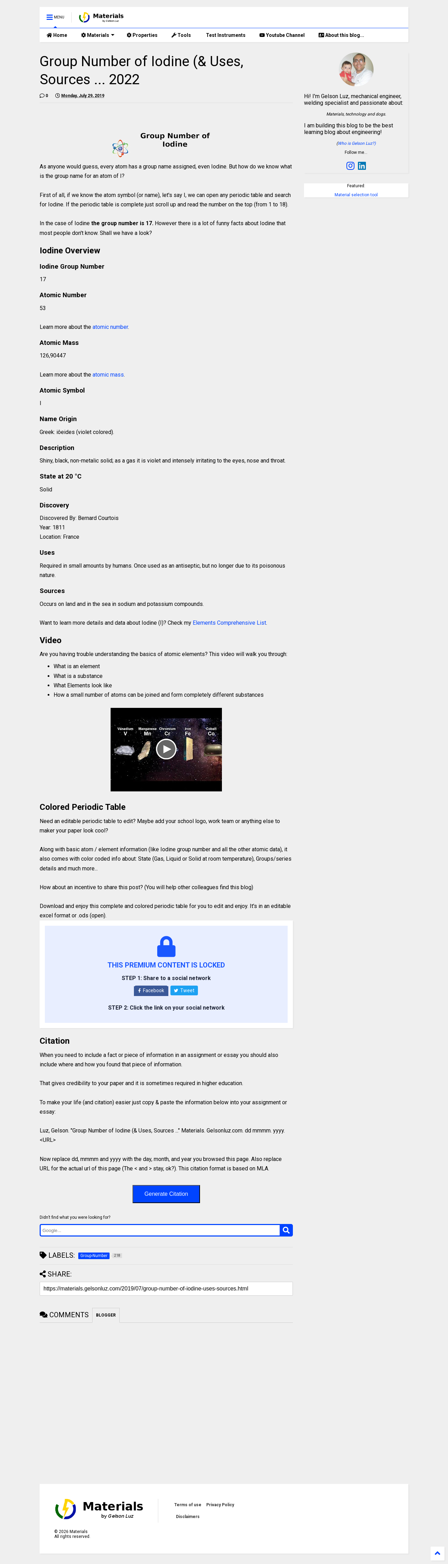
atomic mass (108, 374)
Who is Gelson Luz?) (357, 143)
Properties (142, 35)
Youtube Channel (282, 35)
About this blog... (341, 35)
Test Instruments (225, 35)
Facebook (151, 990)
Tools (181, 35)
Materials (97, 35)
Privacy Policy (220, 1504)
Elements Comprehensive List (229, 622)
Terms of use (187, 1504)
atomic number (110, 327)
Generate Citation (166, 1194)
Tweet (184, 990)
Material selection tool (356, 194)
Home (57, 35)
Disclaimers (188, 1516)
